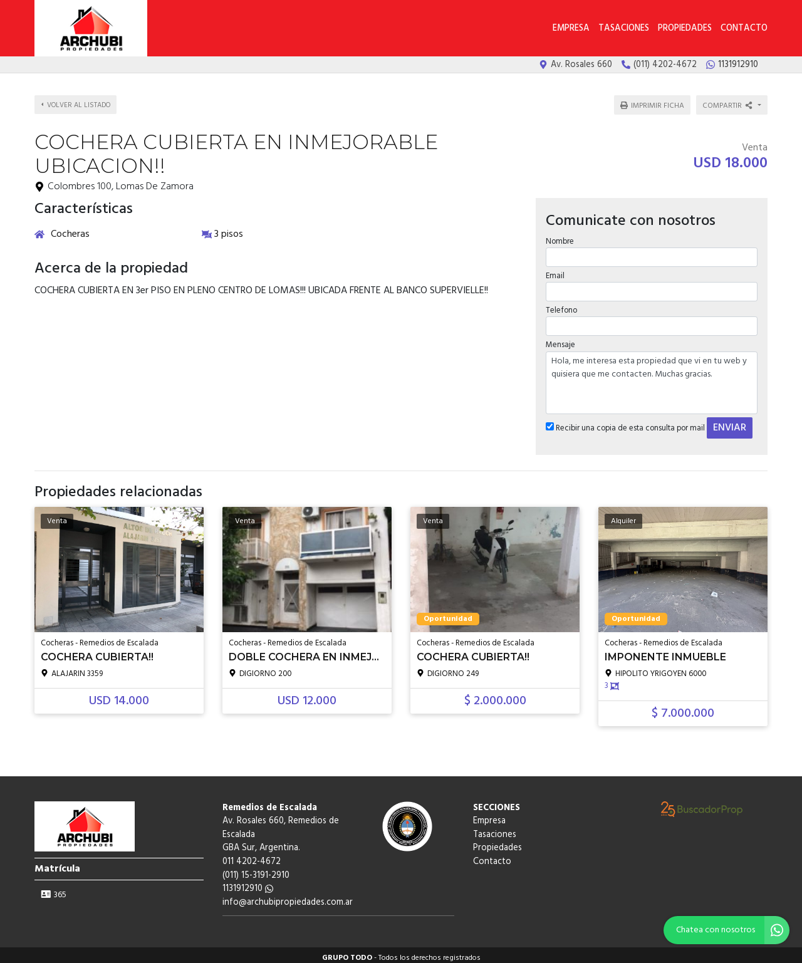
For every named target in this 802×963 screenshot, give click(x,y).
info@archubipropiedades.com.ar (287, 897)
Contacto (744, 28)
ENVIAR (729, 422)
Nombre (559, 236)
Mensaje (560, 339)
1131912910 (247, 883)
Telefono (560, 305)
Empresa (571, 28)
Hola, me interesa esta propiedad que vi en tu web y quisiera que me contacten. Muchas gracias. (651, 377)
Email (554, 270)
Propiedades (685, 28)
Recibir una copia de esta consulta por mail (624, 423)
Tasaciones (623, 28)
